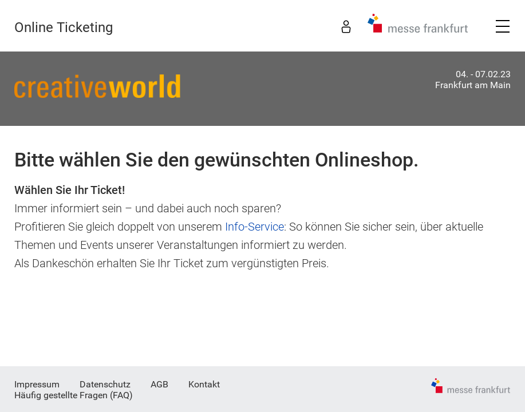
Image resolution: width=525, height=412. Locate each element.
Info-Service (254, 226)
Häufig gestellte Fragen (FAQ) (73, 395)
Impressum (37, 384)
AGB (159, 384)
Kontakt (204, 384)
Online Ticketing (63, 27)
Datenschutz (105, 384)
